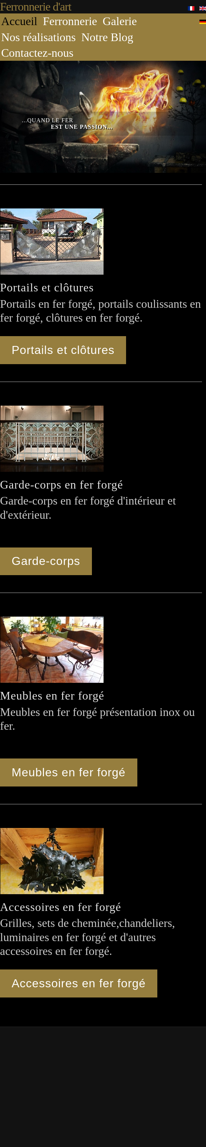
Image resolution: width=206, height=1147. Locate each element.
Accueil (19, 21)
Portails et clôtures (63, 350)
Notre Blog (107, 37)
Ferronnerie (70, 21)
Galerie (119, 21)
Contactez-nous (37, 52)
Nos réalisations (38, 37)
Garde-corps (46, 560)
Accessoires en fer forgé (79, 983)
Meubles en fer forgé (69, 772)
